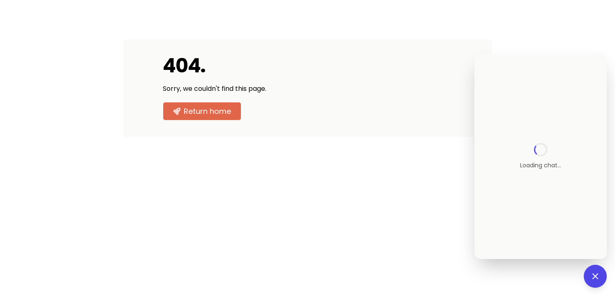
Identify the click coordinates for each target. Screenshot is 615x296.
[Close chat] (595, 276)
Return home (202, 111)
